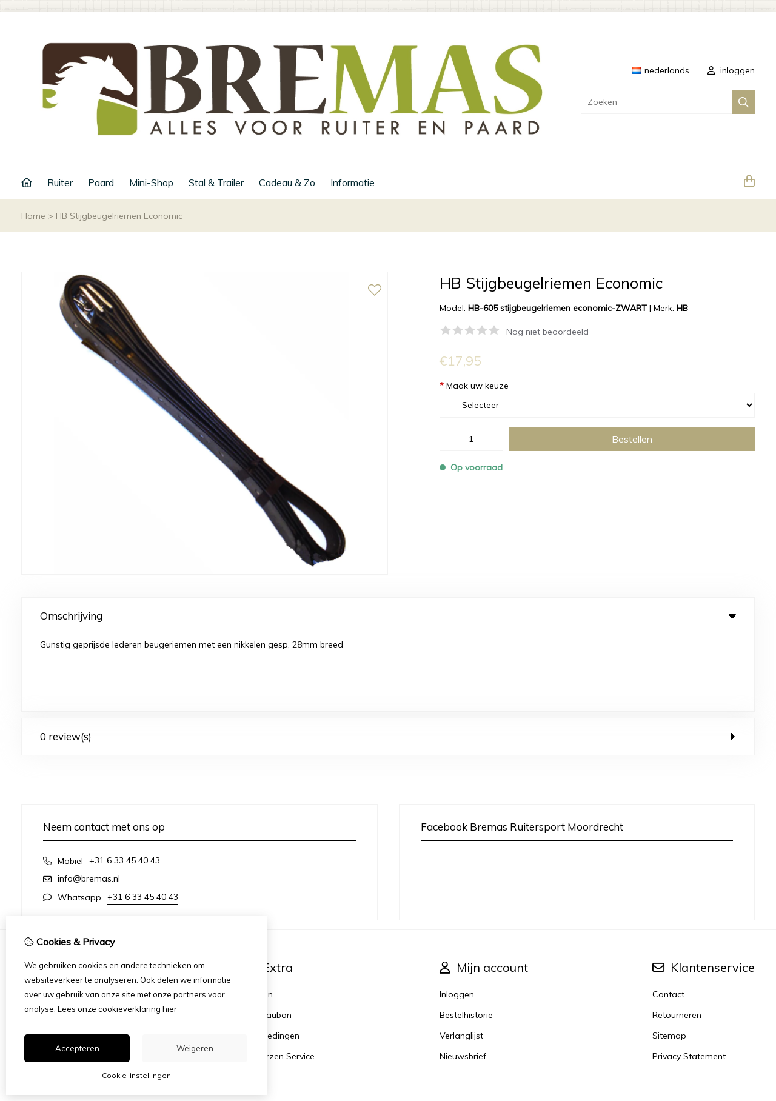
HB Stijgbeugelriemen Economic (119, 215)
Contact (668, 917)
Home (33, 215)
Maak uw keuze (474, 385)
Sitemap (669, 958)
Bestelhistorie (466, 937)
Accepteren (77, 1048)
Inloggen (457, 917)
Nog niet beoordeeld (547, 331)
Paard (101, 182)
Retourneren (676, 937)
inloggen (731, 70)
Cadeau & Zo (287, 182)
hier (169, 1009)
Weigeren (194, 1048)
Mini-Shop (151, 182)
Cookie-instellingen (136, 1075)
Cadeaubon (268, 937)
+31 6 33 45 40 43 (124, 783)
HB (682, 308)
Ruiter (60, 182)
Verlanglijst (461, 958)
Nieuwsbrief (463, 979)
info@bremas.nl (89, 801)
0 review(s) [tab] (388, 659)
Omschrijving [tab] (388, 615)
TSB (748, 1033)
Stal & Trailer (216, 182)
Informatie (352, 182)
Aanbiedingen (271, 958)
